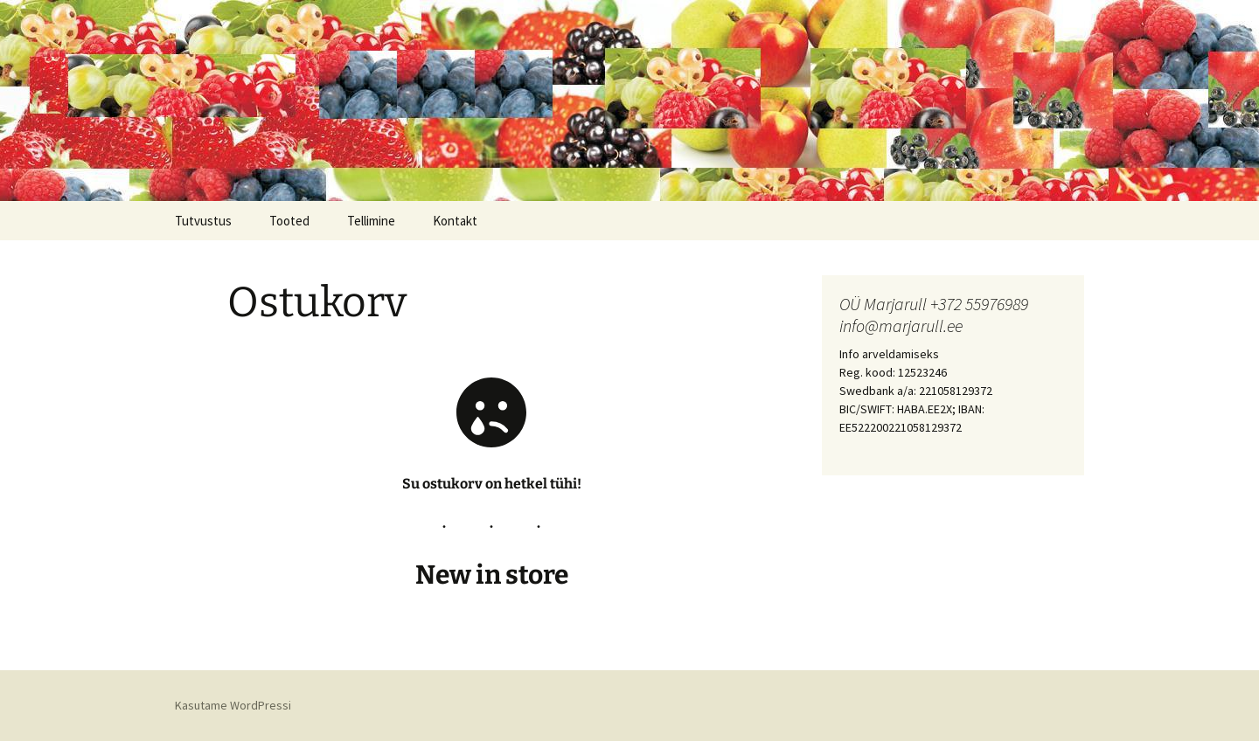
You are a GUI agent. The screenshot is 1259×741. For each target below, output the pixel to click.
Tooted (289, 220)
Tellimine (371, 220)
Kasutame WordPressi (233, 705)
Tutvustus (203, 220)
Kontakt (455, 220)
